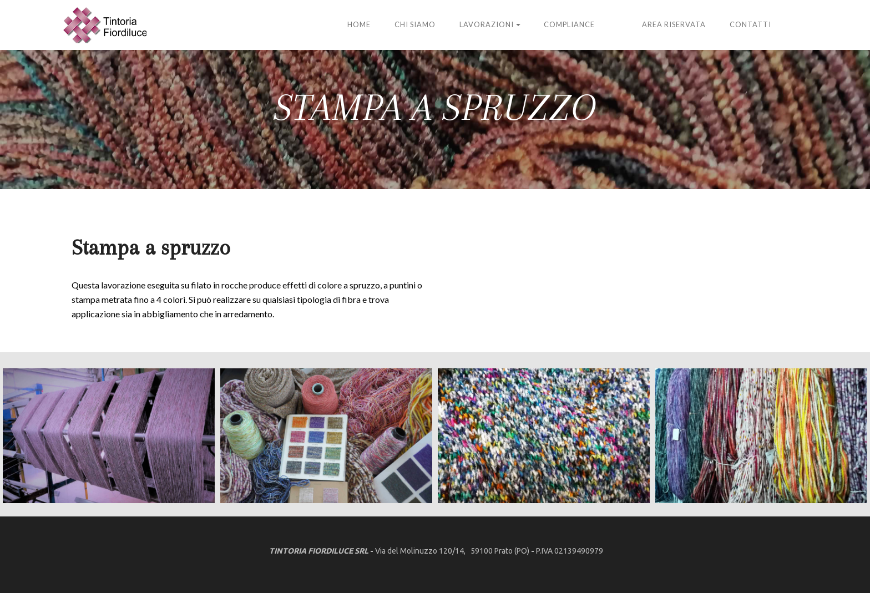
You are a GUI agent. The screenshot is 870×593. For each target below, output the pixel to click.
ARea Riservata (674, 24)
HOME (359, 24)
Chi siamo (415, 24)
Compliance (569, 24)
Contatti (750, 24)
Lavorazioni (486, 24)
